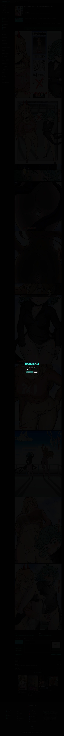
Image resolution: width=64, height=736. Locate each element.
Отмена (35, 372)
